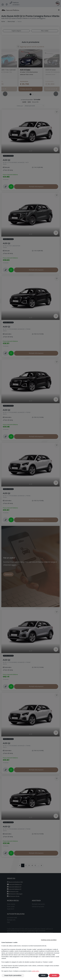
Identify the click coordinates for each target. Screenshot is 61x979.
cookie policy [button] (35, 971)
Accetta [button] (54, 975)
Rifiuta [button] (43, 975)
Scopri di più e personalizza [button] (12, 975)
